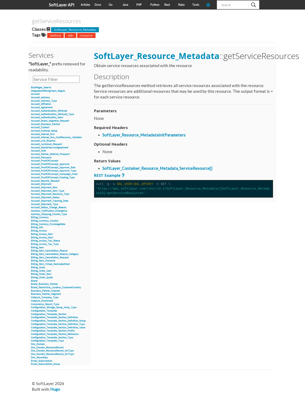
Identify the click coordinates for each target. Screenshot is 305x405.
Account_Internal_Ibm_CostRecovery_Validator (56, 137)
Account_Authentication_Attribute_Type (52, 114)
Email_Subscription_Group (45, 364)
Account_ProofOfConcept (44, 160)
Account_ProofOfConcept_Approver (50, 164)
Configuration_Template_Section (48, 314)
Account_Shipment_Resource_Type (50, 194)
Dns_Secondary (39, 357)
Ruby (181, 4)
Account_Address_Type (44, 101)
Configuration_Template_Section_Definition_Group (58, 320)
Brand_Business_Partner (44, 284)
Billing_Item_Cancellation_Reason (49, 250)
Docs (98, 4)
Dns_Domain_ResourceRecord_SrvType (52, 354)
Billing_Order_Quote (42, 277)
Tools (195, 4)
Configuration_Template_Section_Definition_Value (58, 327)
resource (86, 35)
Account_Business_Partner (45, 124)
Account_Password (41, 157)
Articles (85, 4)
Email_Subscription (41, 361)
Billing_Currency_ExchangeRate (48, 224)
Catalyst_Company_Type (44, 297)
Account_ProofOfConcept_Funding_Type (53, 177)
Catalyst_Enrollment (42, 301)
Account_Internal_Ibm (42, 134)
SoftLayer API (61, 4)
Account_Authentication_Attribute (49, 111)
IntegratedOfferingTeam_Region (48, 91)
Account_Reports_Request (45, 181)
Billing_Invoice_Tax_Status (45, 240)
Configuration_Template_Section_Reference (54, 334)
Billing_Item (37, 247)
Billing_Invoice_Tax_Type (45, 244)
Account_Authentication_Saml (47, 117)
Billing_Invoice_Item (42, 234)
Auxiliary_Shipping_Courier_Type (49, 214)
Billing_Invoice (39, 230)
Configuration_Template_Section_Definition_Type (58, 324)
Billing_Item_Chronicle (43, 260)
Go (110, 4)
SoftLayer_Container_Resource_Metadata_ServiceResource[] (157, 168)
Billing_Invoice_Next (42, 237)
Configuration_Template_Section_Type (52, 337)
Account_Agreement (42, 107)
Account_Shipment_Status (45, 197)
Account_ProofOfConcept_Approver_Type (53, 170)
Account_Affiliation (41, 104)
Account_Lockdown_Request (46, 144)
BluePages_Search (41, 87)
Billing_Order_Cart (41, 271)
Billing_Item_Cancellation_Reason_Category (55, 254)
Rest (167, 4)
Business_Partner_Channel (45, 291)
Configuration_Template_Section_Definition (54, 317)
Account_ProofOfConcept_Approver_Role (53, 167)
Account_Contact (40, 127)
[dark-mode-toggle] (210, 5)
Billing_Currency (40, 217)
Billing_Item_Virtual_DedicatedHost (50, 264)
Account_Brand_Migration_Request (50, 121)
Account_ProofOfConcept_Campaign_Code (54, 174)
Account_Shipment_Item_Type (47, 191)
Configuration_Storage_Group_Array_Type (53, 307)
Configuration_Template (44, 310)
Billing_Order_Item (41, 274)
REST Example (107, 175)
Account (35, 94)
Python (154, 4)
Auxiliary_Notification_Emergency (49, 211)
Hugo (55, 389)
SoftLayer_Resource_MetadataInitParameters (144, 134)
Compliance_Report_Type (45, 304)
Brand (34, 281)
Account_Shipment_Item (44, 187)
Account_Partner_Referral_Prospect (50, 154)
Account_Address (40, 97)
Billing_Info (37, 227)
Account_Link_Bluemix (43, 140)
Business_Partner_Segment (46, 294)
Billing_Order (38, 267)
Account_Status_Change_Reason (48, 207)
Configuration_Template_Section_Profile (53, 330)
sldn (70, 35)
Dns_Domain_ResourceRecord (47, 347)
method (55, 35)
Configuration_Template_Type (47, 340)
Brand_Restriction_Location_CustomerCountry (56, 287)
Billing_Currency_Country (44, 220)
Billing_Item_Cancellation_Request (50, 257)
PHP (139, 4)
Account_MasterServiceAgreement (49, 147)
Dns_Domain (38, 344)
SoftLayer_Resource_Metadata (75, 29)
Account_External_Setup (44, 130)
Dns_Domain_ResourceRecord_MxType (52, 350)
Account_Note (38, 150)
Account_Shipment (41, 184)
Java (125, 4)
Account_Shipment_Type (44, 204)
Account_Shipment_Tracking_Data (49, 201)
